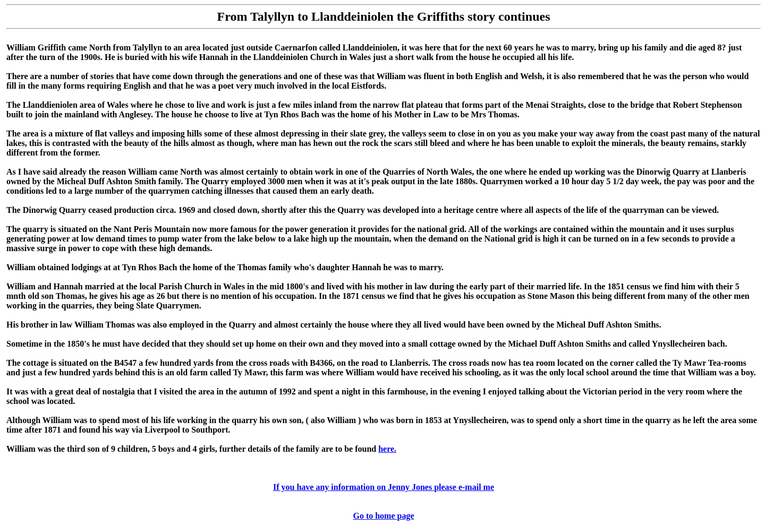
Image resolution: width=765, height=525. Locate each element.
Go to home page (383, 515)
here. (387, 448)
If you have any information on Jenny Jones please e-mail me (383, 487)
